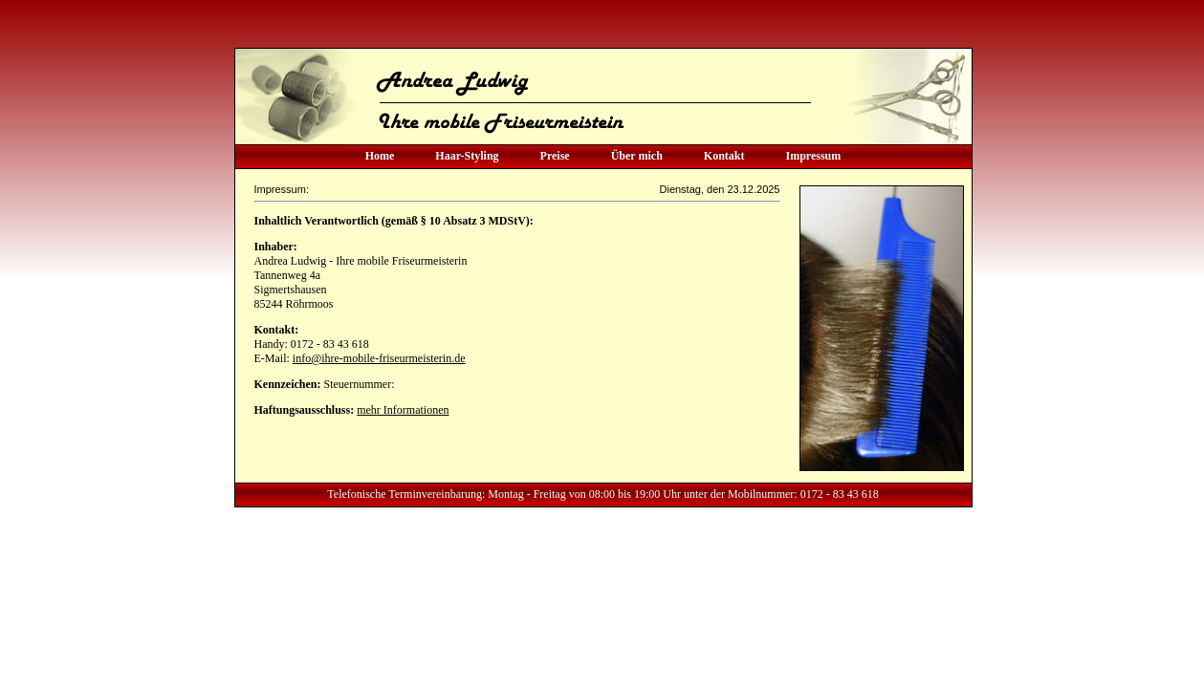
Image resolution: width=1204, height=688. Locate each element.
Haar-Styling (466, 155)
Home (380, 155)
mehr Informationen (403, 410)
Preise (555, 155)
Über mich (637, 155)
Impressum (814, 155)
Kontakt (724, 155)
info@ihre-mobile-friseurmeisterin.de (379, 358)
